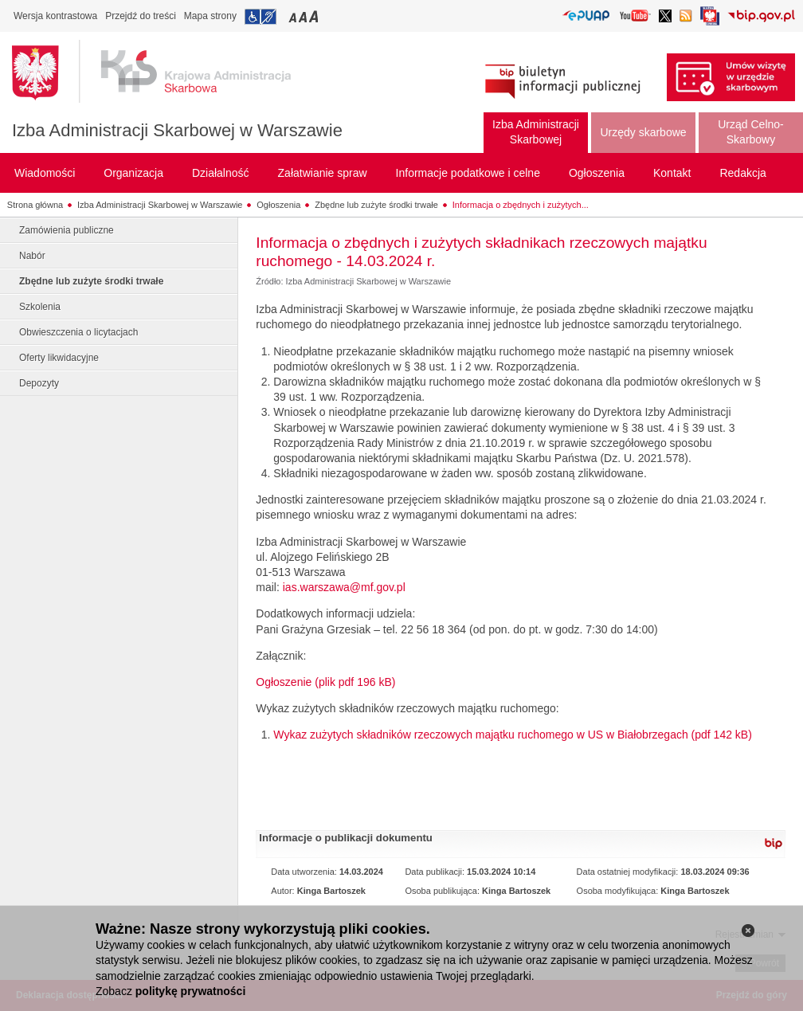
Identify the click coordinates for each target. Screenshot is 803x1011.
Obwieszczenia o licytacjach (78, 332)
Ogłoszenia (278, 205)
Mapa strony (210, 16)
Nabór (32, 255)
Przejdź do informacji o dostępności (260, 17)
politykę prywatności (190, 991)
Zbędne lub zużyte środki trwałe (376, 205)
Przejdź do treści (140, 16)
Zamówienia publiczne (66, 230)
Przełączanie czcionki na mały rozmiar (294, 16)
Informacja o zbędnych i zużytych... (520, 205)
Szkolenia (40, 306)
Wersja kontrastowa (55, 16)
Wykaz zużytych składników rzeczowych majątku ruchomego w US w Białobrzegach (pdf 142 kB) (512, 734)
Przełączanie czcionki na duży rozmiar (315, 16)
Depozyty (39, 383)
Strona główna (35, 205)
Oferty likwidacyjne (59, 357)
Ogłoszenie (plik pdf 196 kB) (325, 682)
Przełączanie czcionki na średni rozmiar (304, 16)
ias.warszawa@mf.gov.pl (344, 587)
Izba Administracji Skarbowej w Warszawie (177, 130)
